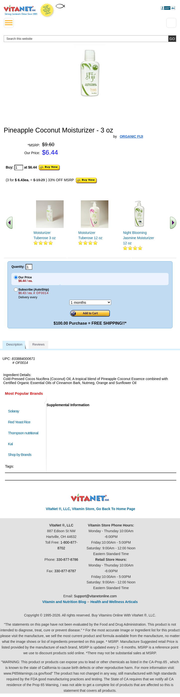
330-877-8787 (65, 571)
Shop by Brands (21, 454)
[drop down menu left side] (9, 23)
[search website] (90, 39)
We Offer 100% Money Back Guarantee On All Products (47, 10)
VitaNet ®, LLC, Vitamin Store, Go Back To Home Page (90, 509)
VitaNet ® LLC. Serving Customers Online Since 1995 (20, 10)
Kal (10, 444)
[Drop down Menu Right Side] (171, 23)
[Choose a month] (90, 302)
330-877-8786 (67, 560)
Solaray (13, 411)
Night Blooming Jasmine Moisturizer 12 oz (138, 238)
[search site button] (172, 39)
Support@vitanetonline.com (95, 596)
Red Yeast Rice (19, 422)
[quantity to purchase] (18, 167)
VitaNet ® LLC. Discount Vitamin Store (90, 498)
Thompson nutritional (23, 433)
